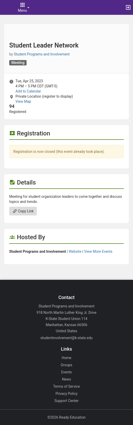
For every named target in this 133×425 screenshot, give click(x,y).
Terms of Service (66, 386)
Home (66, 358)
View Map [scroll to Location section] (23, 101)
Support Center (66, 401)
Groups (66, 365)
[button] (6, 7)
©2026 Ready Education (66, 417)
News (66, 379)
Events (66, 372)
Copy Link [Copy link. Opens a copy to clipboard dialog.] (23, 211)
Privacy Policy (66, 394)
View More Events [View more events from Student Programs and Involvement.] (98, 251)
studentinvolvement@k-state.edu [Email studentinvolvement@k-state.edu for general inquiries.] (66, 338)
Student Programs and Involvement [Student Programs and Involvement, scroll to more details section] (42, 54)
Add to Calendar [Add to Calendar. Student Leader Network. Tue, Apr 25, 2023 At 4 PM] (28, 91)
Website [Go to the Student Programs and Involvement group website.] (75, 251)
